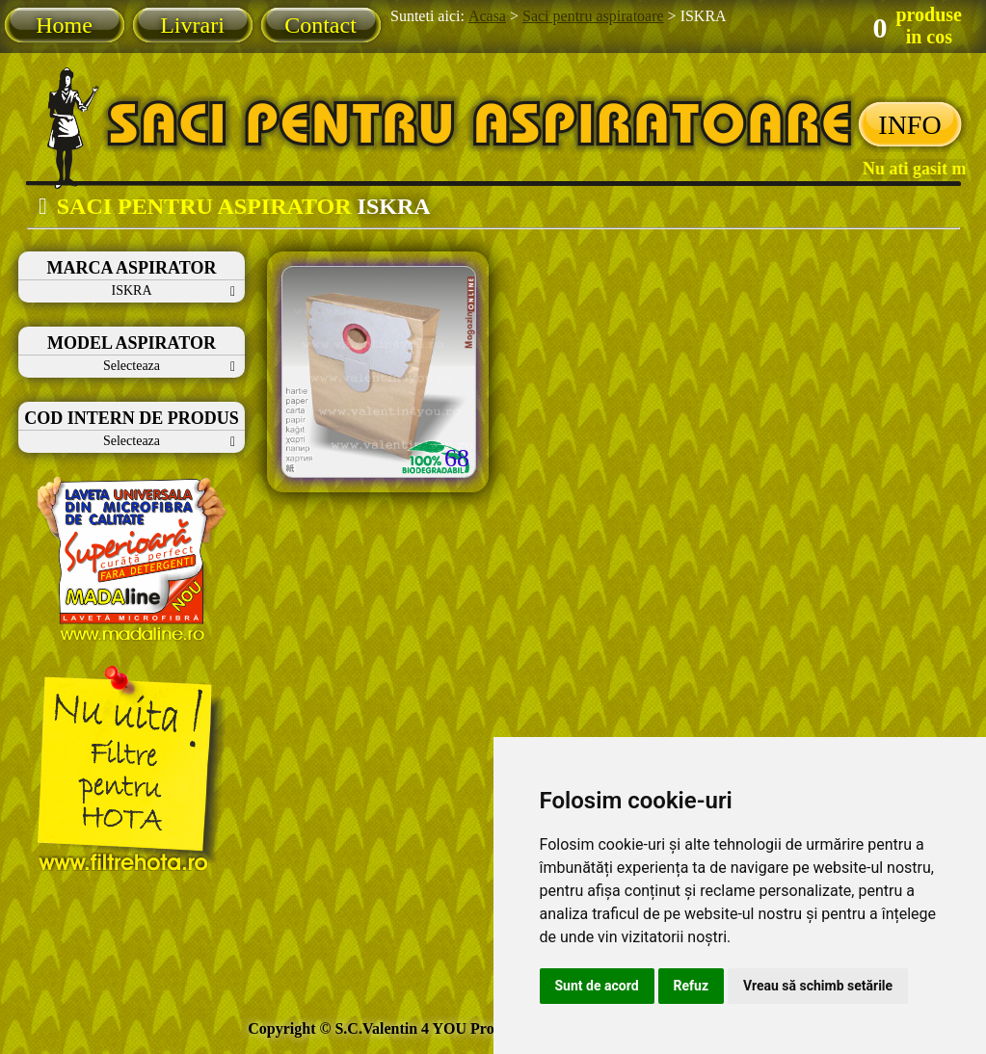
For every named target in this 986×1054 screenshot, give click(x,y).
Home (64, 25)
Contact (320, 25)
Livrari (192, 25)
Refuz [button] (691, 985)
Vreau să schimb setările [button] (818, 985)
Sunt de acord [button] (597, 985)
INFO (909, 125)
